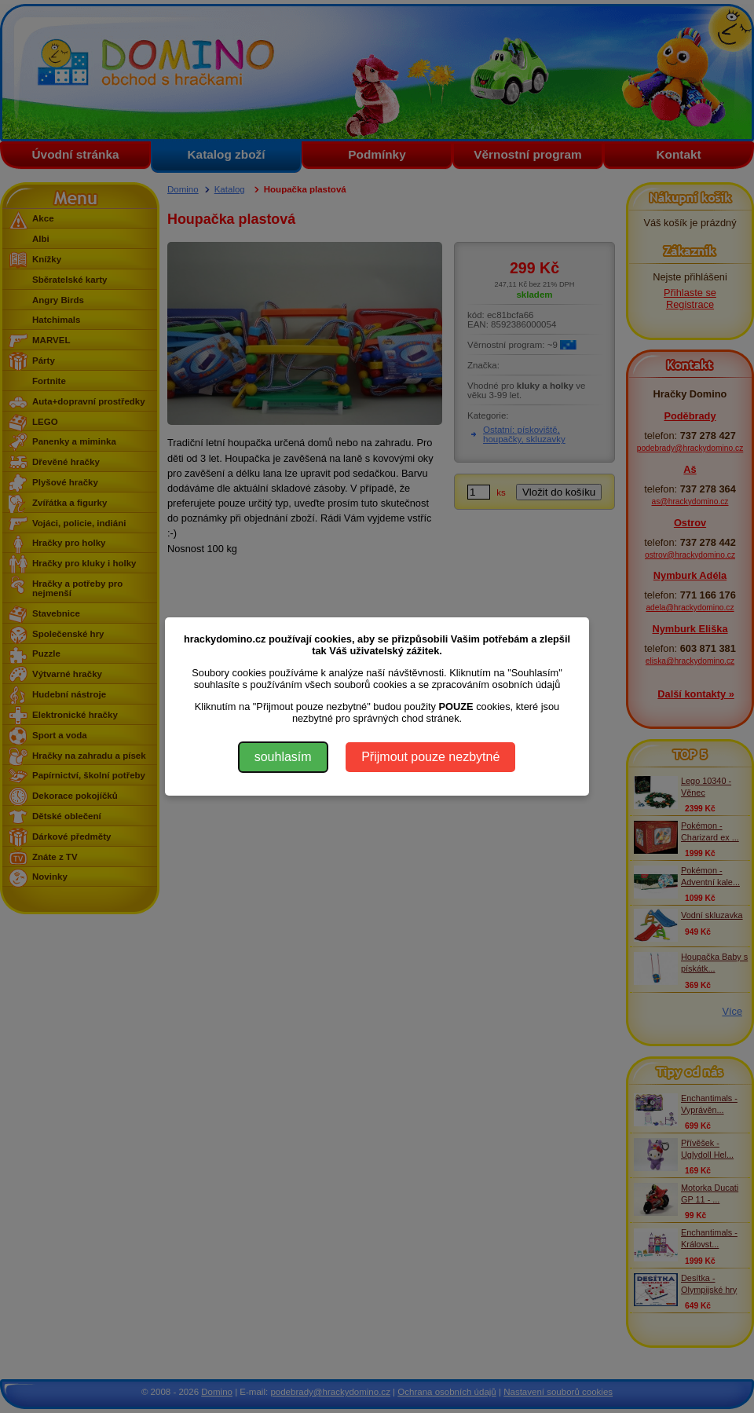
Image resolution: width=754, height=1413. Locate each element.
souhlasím (283, 756)
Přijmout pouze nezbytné (430, 756)
